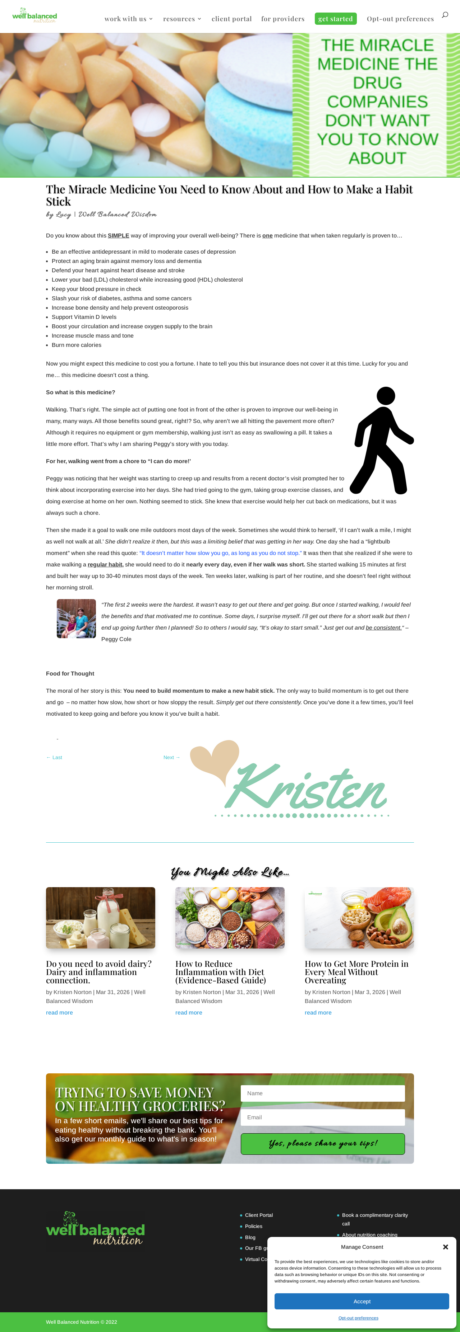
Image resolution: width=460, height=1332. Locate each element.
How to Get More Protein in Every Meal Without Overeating (357, 971)
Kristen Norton (73, 992)
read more (59, 1012)
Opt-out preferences (358, 1318)
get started (335, 18)
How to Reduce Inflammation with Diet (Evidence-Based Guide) (220, 971)
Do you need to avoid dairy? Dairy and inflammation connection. (99, 971)
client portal (232, 19)
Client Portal (259, 1215)
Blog (250, 1237)
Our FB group (261, 1248)
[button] (445, 1247)
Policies (253, 1226)
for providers (283, 19)
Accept (362, 1301)
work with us (126, 19)
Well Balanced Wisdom (118, 215)
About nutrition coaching (369, 1235)
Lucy (63, 215)
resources (179, 19)
